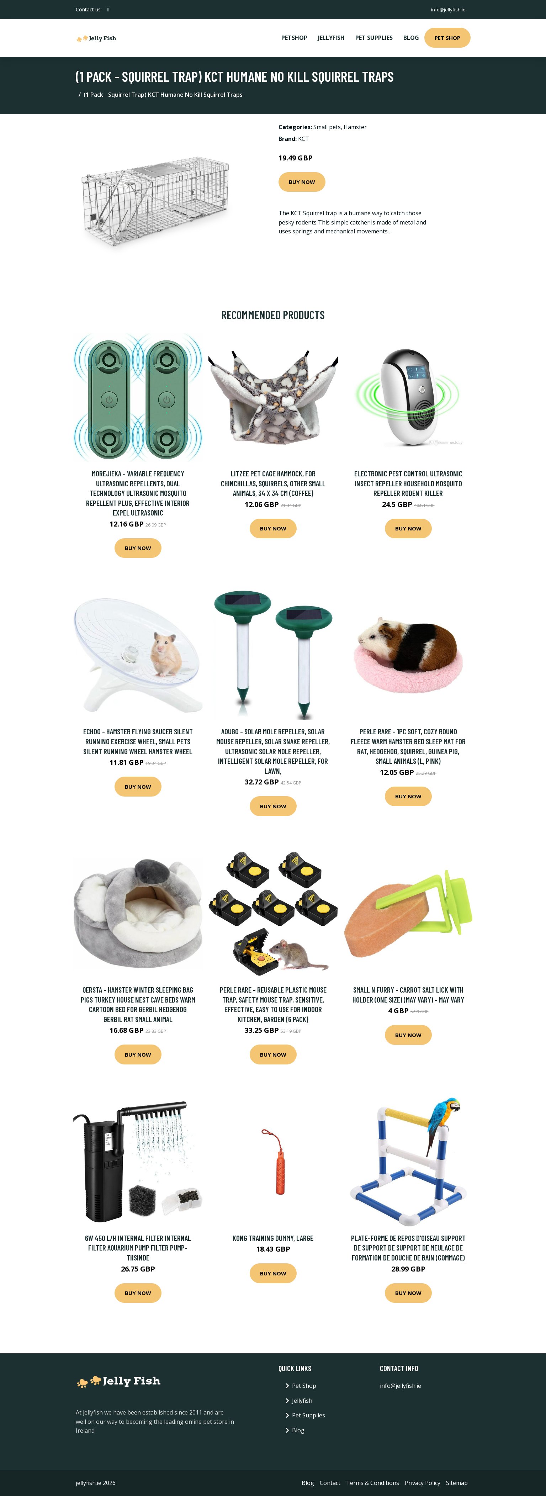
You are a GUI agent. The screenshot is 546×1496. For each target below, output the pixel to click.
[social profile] (108, 9)
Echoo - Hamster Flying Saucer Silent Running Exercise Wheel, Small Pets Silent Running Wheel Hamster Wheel (138, 741)
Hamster (355, 127)
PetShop (294, 38)
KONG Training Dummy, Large (273, 1237)
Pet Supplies (374, 38)
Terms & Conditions (372, 1483)
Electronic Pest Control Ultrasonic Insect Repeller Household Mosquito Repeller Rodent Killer (408, 483)
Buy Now (302, 181)
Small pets (327, 127)
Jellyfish (331, 38)
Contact (330, 1483)
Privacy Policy (422, 1483)
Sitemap (457, 1483)
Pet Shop (447, 37)
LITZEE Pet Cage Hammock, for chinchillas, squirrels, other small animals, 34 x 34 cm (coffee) (273, 483)
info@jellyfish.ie (447, 9)
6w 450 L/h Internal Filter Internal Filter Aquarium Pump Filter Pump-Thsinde (138, 1247)
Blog (411, 38)
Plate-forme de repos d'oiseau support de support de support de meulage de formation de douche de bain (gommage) (408, 1247)
